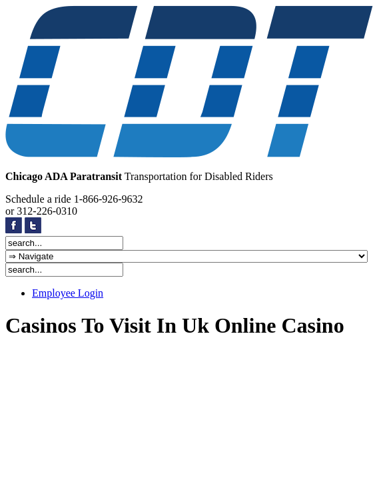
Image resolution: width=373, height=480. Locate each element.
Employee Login (67, 293)
